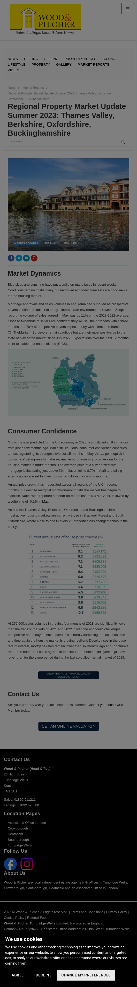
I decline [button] (43, 975)
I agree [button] (17, 975)
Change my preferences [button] (86, 975)
